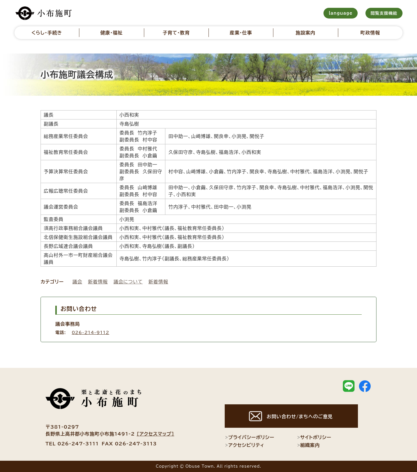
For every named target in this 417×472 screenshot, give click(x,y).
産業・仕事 (241, 32)
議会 (77, 281)
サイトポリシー (314, 437)
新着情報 (98, 281)
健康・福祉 (111, 32)
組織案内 (308, 445)
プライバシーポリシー (249, 437)
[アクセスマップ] (155, 434)
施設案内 (305, 32)
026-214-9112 (90, 332)
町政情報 (370, 32)
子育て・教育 (176, 32)
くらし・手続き (47, 32)
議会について (128, 281)
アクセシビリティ (244, 445)
